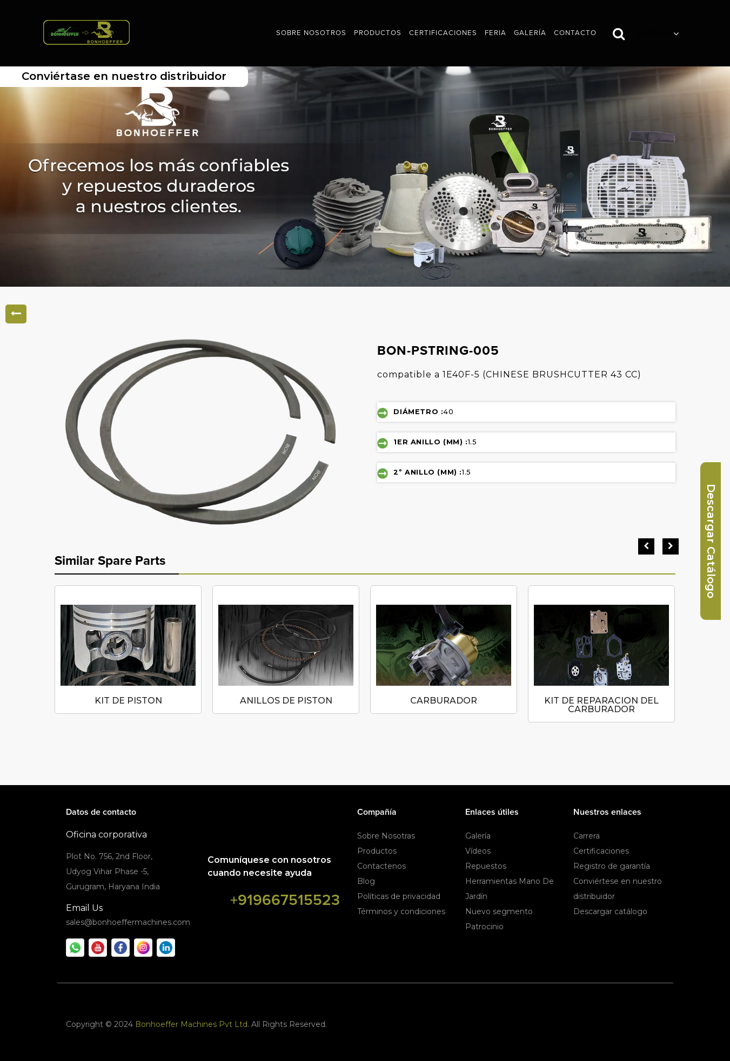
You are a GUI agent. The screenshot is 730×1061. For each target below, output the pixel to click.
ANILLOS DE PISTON (286, 700)
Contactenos (381, 866)
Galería (478, 836)
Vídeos (478, 851)
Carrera (586, 836)
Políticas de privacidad (398, 896)
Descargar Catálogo (711, 541)
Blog (366, 881)
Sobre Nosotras (386, 836)
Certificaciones (601, 851)
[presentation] (646, 546)
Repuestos (485, 866)
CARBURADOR (443, 700)
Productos (377, 851)
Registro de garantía (611, 866)
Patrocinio (484, 926)
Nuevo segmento (499, 911)
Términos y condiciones (401, 911)
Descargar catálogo (610, 911)
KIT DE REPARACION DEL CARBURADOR (601, 704)
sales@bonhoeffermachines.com (128, 922)
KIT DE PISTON (128, 700)
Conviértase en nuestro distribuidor (124, 76)
